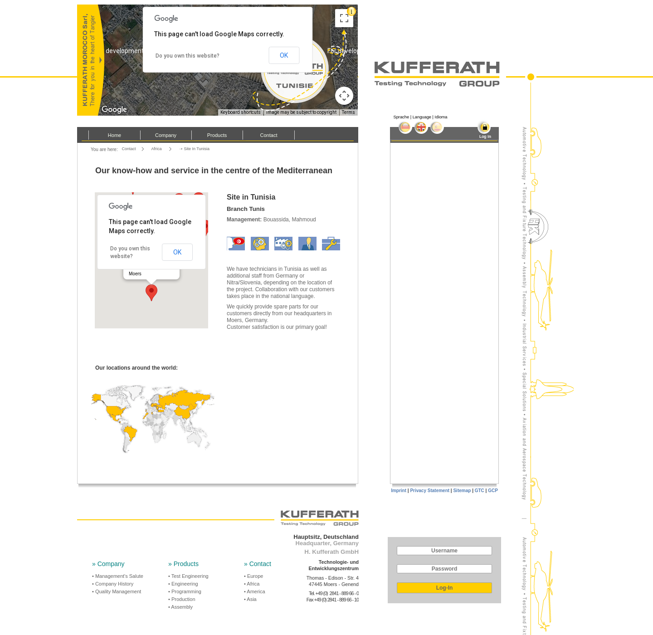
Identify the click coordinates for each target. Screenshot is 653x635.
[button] (151, 292)
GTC (479, 490)
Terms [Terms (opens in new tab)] (348, 112)
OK (177, 252)
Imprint (398, 490)
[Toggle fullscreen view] (344, 18)
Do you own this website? (187, 56)
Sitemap (462, 490)
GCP (493, 490)
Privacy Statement (429, 490)
